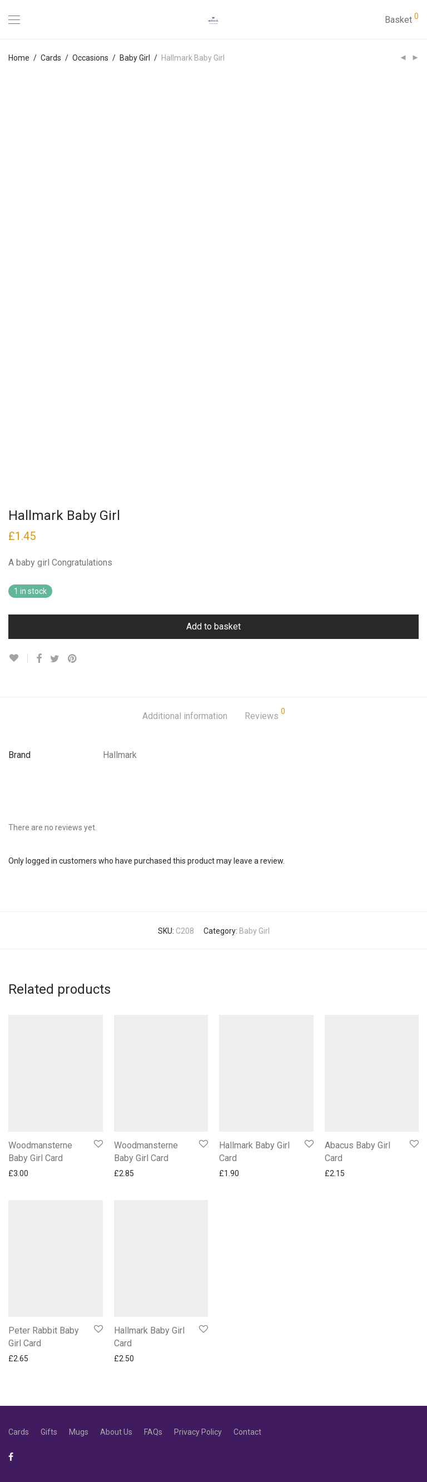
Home (18, 57)
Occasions (90, 57)
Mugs (78, 1432)
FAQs (153, 1432)
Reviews (265, 714)
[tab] (185, 716)
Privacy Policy (198, 1432)
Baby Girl (135, 57)
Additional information (184, 716)
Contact (247, 1432)
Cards (51, 57)
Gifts (49, 1432)
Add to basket (213, 626)
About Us (116, 1432)
